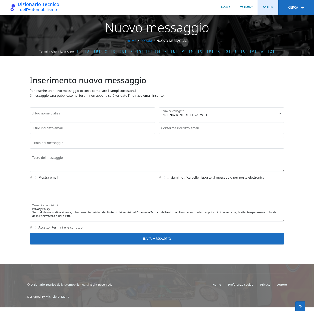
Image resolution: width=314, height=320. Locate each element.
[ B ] (97, 51)
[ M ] (182, 51)
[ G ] (140, 51)
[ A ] (88, 51)
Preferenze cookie (240, 284)
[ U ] (244, 51)
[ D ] (114, 51)
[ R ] (218, 51)
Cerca (296, 7)
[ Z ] (271, 51)
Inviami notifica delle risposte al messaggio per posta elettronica (215, 184)
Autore (282, 284)
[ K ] (165, 51)
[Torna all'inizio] (300, 306)
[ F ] (131, 51)
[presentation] (60, 197)
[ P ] (210, 51)
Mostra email (48, 184)
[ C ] (106, 51)
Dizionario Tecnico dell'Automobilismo (57, 284)
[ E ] (123, 51)
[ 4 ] (80, 51)
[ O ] (201, 51)
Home (225, 7)
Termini (246, 7)
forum (146, 41)
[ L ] (174, 51)
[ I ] (157, 51)
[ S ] (227, 51)
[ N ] (192, 51)
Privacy (265, 284)
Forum (268, 7)
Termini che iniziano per (57, 51)
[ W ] (262, 51)
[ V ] (253, 51)
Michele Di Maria (57, 296)
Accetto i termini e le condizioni (61, 234)
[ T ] (235, 51)
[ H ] (149, 51)
